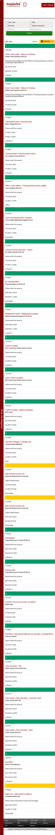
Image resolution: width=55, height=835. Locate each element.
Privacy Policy (9, 823)
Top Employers (34, 820)
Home (6, 820)
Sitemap (32, 825)
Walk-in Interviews (37, 26)
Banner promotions (23, 820)
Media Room (33, 823)
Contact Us (21, 825)
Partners (45, 823)
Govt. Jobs (10, 22)
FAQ (19, 823)
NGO (32, 22)
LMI (6, 825)
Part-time (10, 26)
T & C (44, 820)
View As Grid (47, 42)
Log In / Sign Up (48, 5)
